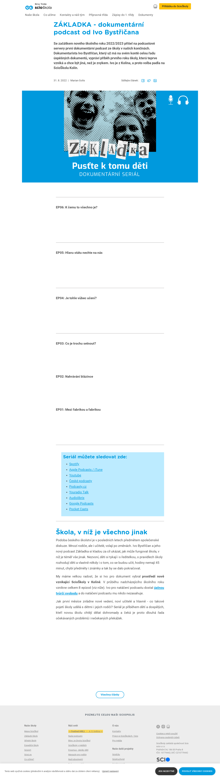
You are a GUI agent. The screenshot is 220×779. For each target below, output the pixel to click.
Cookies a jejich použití (167, 733)
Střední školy (30, 740)
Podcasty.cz (77, 486)
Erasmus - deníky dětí (78, 750)
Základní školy (31, 736)
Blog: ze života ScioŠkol (79, 740)
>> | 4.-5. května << (86, 731)
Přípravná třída (98, 14)
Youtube (75, 475)
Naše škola (32, 14)
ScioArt (27, 750)
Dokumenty (145, 14)
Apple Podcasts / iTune (86, 469)
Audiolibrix (76, 498)
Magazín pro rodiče (77, 754)
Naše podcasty (75, 736)
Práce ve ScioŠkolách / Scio (125, 736)
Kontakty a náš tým (72, 14)
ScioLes (28, 754)
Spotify (74, 464)
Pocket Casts (78, 509)
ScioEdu (116, 754)
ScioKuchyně (118, 759)
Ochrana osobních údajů (168, 737)
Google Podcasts (81, 503)
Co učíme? (29, 759)
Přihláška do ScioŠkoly (175, 6)
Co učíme (50, 14)
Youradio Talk (79, 492)
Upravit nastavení (110, 771)
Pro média (117, 740)
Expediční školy (31, 745)
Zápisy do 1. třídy (123, 14)
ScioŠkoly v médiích (77, 745)
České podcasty (80, 481)
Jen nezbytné (166, 771)
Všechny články (110, 694)
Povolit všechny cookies (197, 771)
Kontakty (116, 731)
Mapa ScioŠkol (31, 731)
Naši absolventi (75, 759)
